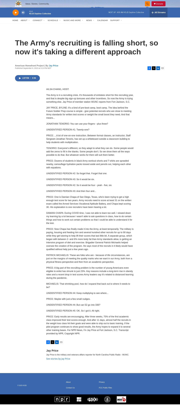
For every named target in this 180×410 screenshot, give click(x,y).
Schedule (53, 26)
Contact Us (70, 393)
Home (15, 26)
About (24, 26)
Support (115, 26)
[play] (16, 18)
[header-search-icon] (148, 6)
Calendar (102, 26)
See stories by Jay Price (58, 364)
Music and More (72, 26)
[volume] (23, 18)
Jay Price (53, 71)
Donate (161, 6)
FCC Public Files (105, 393)
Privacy (102, 388)
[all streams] (159, 18)
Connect (37, 26)
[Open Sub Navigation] (29, 26)
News (89, 26)
